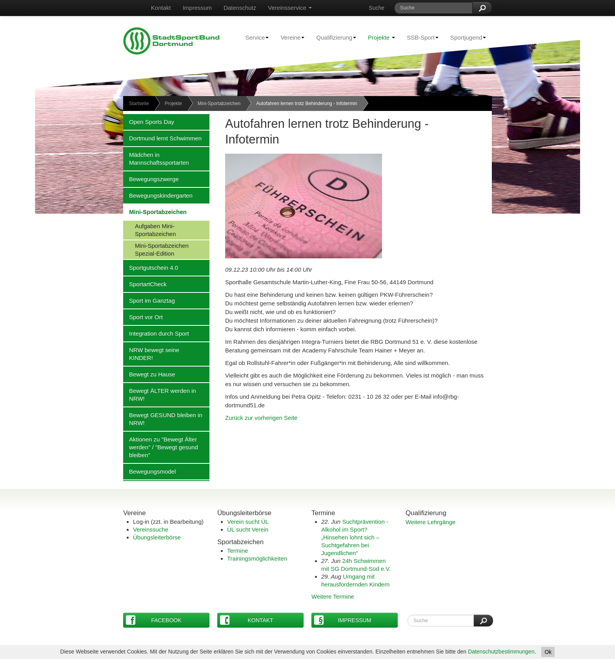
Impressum (197, 7)
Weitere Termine (332, 596)
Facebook (154, 620)
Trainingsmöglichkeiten (257, 558)
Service (254, 37)
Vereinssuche (150, 529)
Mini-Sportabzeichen (219, 103)
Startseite (139, 103)
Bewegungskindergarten (158, 195)
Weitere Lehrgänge (430, 522)
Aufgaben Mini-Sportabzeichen (149, 229)
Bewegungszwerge (151, 178)
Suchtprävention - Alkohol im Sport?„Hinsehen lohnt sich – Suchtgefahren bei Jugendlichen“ (354, 537)
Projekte (381, 37)
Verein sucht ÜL (248, 521)
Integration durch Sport (156, 333)
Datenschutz (240, 7)
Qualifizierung (333, 37)
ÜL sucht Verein (247, 529)
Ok (547, 652)
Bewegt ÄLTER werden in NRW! (159, 394)
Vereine (289, 37)
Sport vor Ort (143, 316)
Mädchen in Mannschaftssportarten (156, 158)
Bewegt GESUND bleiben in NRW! (162, 418)
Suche (376, 8)
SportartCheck (145, 283)
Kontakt (161, 7)
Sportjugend (465, 37)
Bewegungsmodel (149, 471)
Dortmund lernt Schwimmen (162, 138)
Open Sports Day (148, 121)
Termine (237, 550)
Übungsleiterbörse (157, 537)
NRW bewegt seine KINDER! (151, 353)
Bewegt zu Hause (149, 374)
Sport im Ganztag (149, 300)
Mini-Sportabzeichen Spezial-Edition (156, 249)
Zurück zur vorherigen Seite (261, 417)
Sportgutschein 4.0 (150, 267)
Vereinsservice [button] (290, 7)
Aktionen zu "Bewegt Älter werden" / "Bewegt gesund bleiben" (160, 447)
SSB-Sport (420, 37)
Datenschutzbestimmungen (501, 651)
